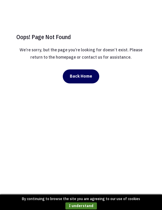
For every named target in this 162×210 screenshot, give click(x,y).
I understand (81, 206)
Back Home (81, 76)
